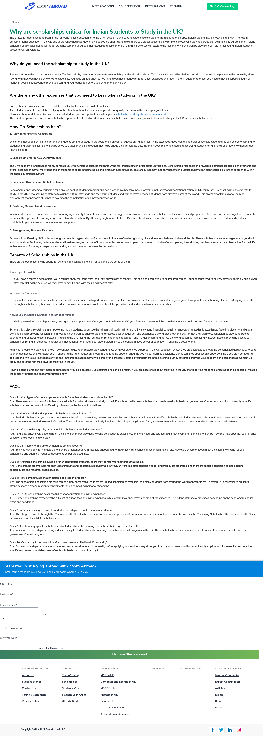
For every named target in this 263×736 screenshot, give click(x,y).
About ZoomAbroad (35, 668)
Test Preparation (189, 668)
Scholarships (70, 682)
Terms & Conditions (34, 695)
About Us (28, 675)
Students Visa (70, 688)
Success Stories (31, 682)
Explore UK (69, 668)
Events (219, 695)
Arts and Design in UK (114, 707)
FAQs (218, 707)
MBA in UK (107, 675)
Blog (218, 701)
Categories (157, 668)
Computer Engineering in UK (118, 682)
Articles (220, 688)
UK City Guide (70, 701)
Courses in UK (110, 668)
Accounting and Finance (115, 714)
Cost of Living (70, 675)
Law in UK (107, 701)
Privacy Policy (30, 701)
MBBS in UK (108, 688)
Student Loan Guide (74, 695)
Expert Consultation (227, 682)
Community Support (228, 668)
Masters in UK (109, 695)
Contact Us (29, 688)
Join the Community (227, 675)
